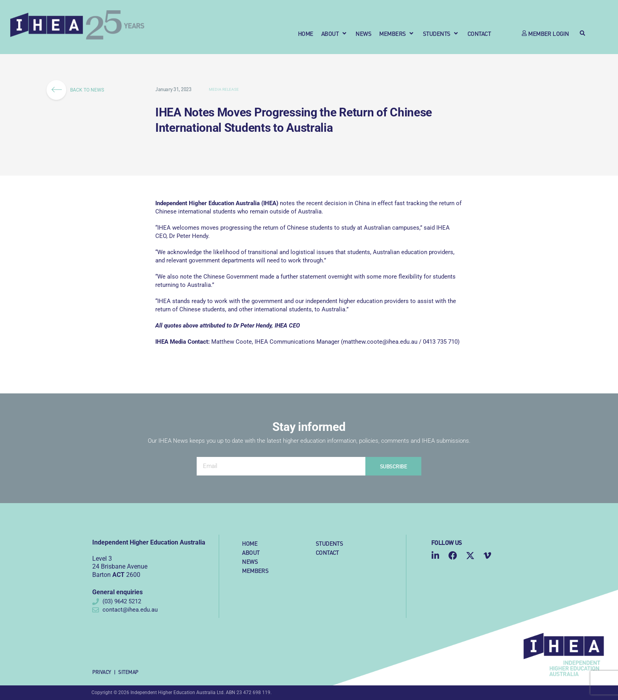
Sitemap (128, 672)
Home (249, 543)
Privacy (101, 672)
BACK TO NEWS (78, 90)
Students (329, 543)
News (250, 561)
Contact (327, 552)
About (250, 552)
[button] (334, 33)
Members (255, 570)
